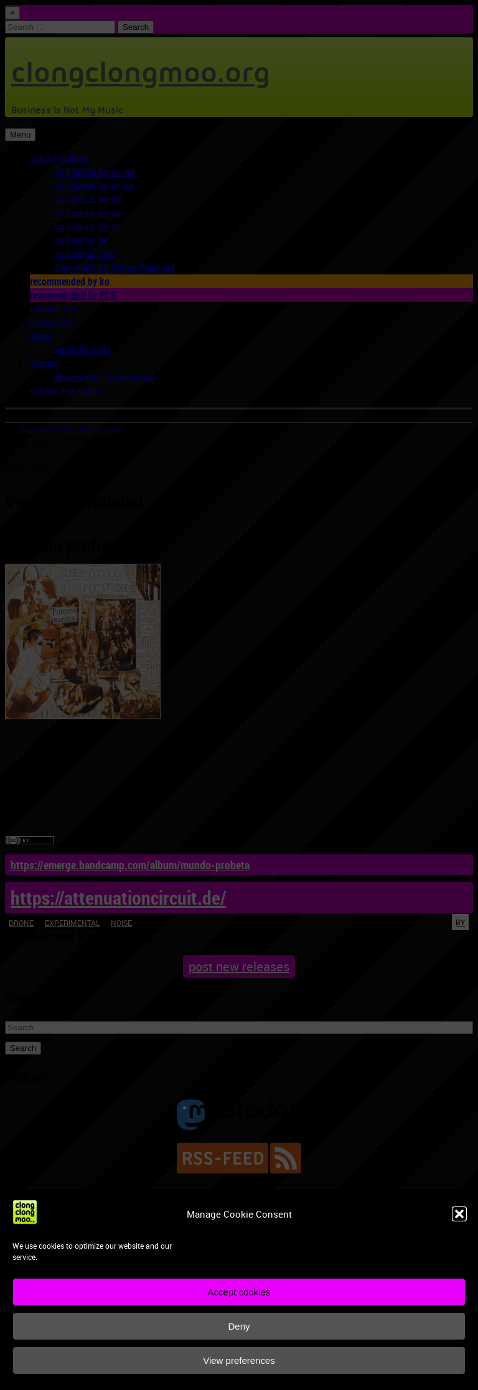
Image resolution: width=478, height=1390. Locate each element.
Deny (239, 1326)
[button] (459, 1214)
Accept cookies (239, 1292)
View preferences (239, 1360)
